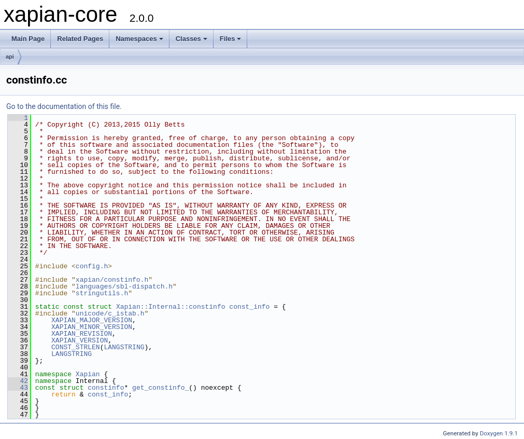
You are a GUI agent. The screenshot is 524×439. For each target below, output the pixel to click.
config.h (92, 266)
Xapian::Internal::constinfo (170, 306)
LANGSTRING (124, 347)
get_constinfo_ (160, 387)
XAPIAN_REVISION (81, 333)
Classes (191, 39)
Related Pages (80, 39)
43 (18, 387)
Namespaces (139, 39)
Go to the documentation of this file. (64, 106)
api (10, 56)
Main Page (28, 39)
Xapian (88, 374)
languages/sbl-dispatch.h (124, 286)
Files (231, 39)
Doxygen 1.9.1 (499, 433)
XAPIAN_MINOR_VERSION (91, 327)
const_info (249, 306)
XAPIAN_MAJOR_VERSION (91, 320)
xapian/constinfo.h (112, 279)
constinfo (106, 387)
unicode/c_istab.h (110, 313)
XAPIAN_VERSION (79, 340)
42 (18, 381)
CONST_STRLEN (75, 347)
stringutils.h (102, 293)
